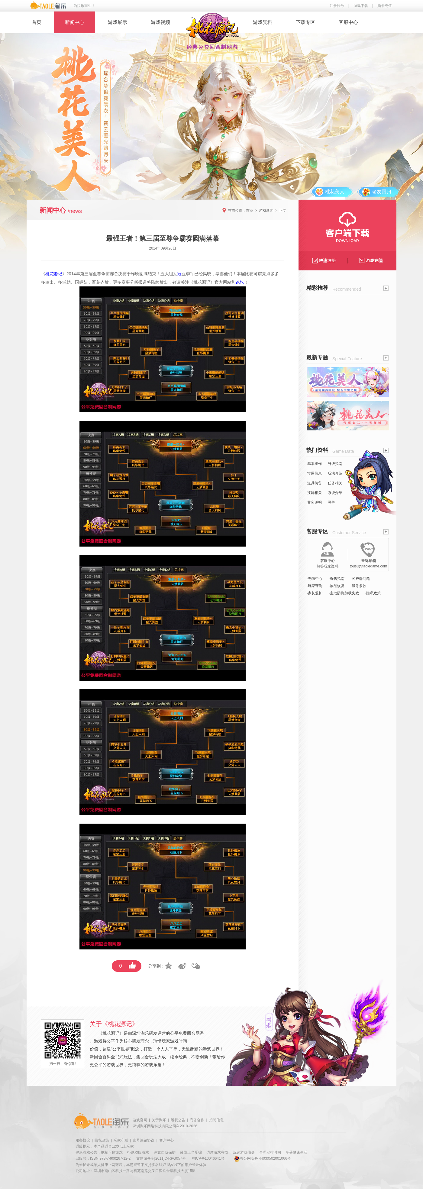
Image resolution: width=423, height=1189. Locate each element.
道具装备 (314, 483)
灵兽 (331, 502)
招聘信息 (216, 1120)
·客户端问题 (360, 579)
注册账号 (337, 6)
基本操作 (314, 464)
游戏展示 (117, 22)
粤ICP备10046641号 (208, 1158)
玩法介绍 (335, 473)
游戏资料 (262, 22)
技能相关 (314, 493)
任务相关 (335, 483)
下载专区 (305, 22)
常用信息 (314, 473)
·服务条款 (358, 586)
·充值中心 (314, 579)
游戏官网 (140, 1120)
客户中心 (166, 1140)
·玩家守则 (314, 586)
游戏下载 (361, 6)
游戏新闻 (266, 210)
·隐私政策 (373, 593)
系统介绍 (335, 493)
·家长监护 (314, 593)
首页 (36, 22)
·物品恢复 (336, 586)
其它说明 (314, 502)
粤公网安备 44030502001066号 (262, 1158)
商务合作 (197, 1120)
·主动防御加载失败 (344, 593)
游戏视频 (160, 22)
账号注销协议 (143, 1140)
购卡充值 (384, 6)
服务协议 (83, 1140)
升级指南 (335, 464)
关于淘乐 (159, 1120)
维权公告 (178, 1120)
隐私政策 (102, 1140)
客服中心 (348, 22)
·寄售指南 (336, 579)
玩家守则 (121, 1140)
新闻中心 (74, 22)
